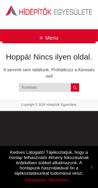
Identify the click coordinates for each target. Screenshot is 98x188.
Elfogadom (35, 180)
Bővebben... (61, 180)
